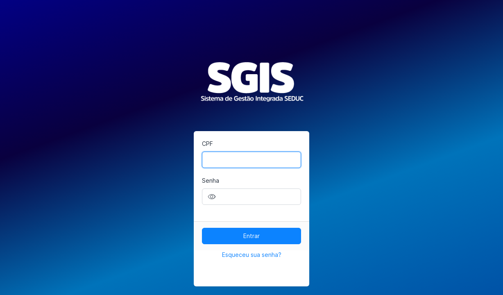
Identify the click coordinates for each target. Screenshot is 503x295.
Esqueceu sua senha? (251, 254)
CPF (207, 143)
